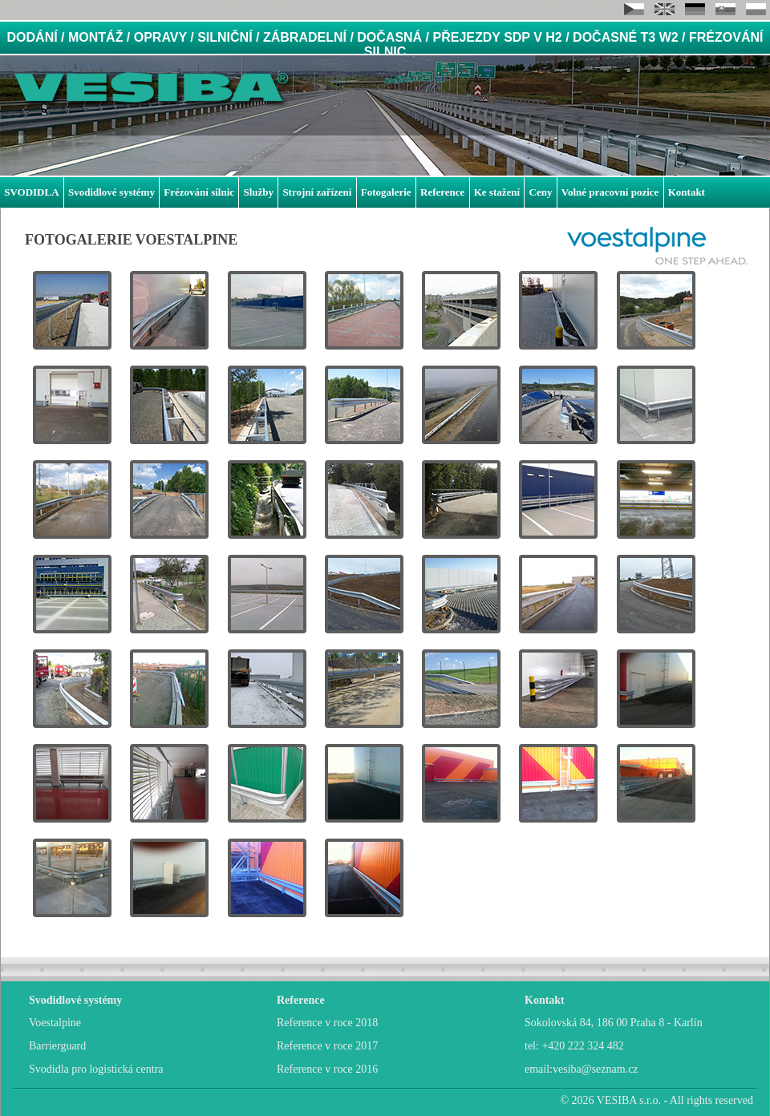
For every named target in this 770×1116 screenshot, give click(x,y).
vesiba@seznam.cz (595, 1069)
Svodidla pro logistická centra (96, 1069)
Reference (442, 192)
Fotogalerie (386, 192)
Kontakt (686, 192)
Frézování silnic (199, 192)
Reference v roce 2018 (327, 1023)
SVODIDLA (31, 192)
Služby (258, 192)
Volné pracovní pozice (610, 192)
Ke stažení (497, 192)
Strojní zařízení (316, 192)
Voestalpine (55, 1023)
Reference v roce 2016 (327, 1069)
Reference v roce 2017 (327, 1046)
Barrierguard (57, 1046)
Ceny (541, 192)
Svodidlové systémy (111, 192)
